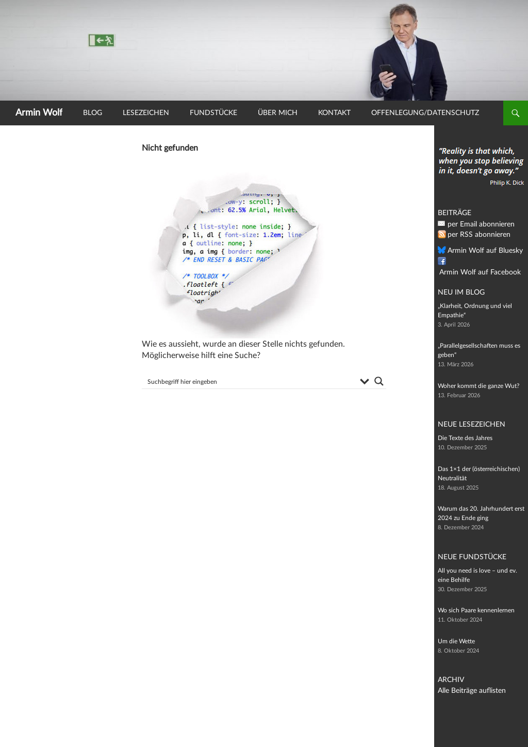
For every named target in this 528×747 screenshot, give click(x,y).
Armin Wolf (38, 113)
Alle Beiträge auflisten (467, 691)
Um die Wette (456, 641)
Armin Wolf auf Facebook (482, 261)
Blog (92, 113)
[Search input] (250, 381)
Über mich (278, 113)
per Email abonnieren (476, 224)
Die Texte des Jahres (465, 438)
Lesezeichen (146, 113)
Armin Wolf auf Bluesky (480, 251)
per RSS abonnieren (475, 235)
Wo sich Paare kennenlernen (476, 610)
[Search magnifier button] (379, 381)
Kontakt (334, 113)
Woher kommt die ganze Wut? (478, 386)
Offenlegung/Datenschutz (425, 113)
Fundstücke (213, 113)
